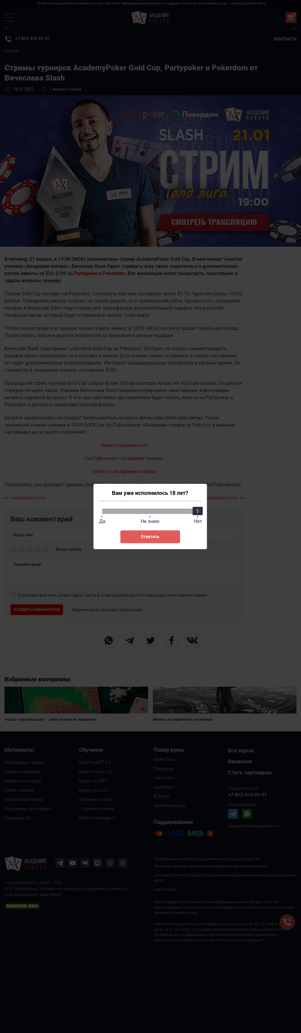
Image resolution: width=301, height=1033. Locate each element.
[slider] (198, 511)
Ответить (150, 536)
